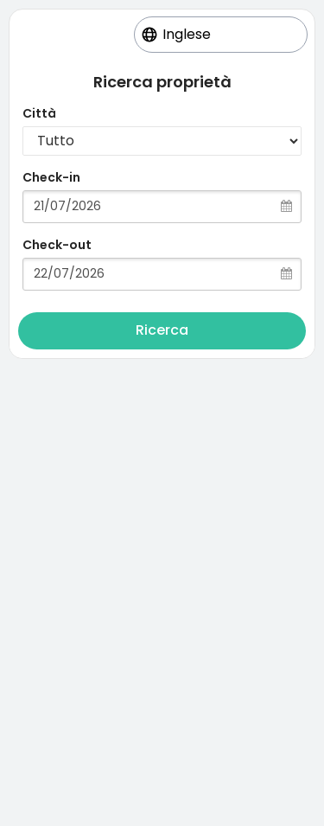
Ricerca (162, 330)
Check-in (51, 177)
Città (39, 113)
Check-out (57, 244)
